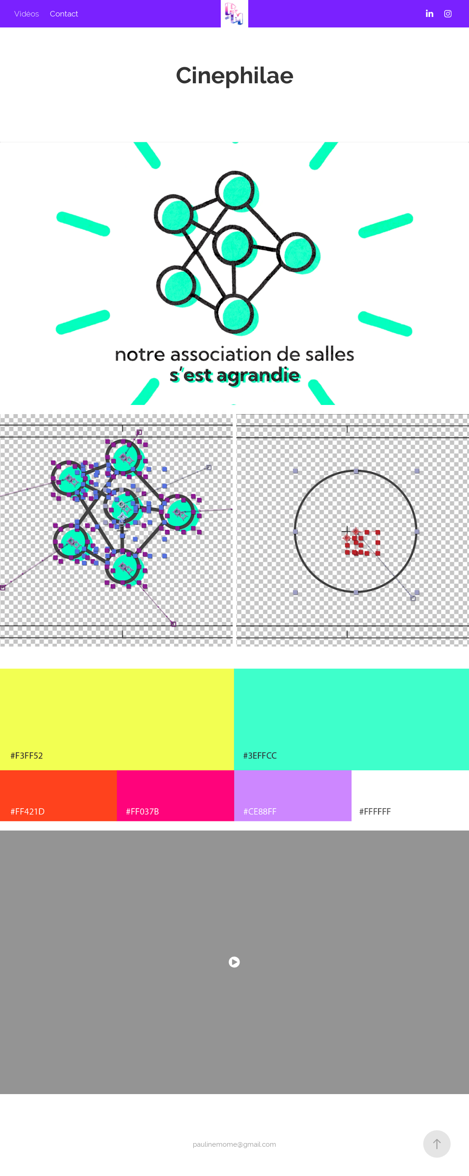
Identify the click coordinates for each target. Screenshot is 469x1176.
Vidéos (26, 13)
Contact (64, 13)
